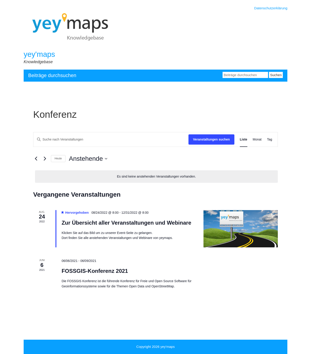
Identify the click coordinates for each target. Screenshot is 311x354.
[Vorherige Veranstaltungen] (36, 158)
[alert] (156, 176)
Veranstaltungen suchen (211, 139)
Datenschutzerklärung (270, 8)
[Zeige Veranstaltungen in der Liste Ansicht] (243, 139)
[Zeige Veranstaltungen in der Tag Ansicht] (269, 139)
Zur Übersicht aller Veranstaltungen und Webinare (126, 223)
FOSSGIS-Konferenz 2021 (95, 271)
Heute (58, 158)
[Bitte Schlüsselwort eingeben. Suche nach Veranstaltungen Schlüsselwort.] (110, 139)
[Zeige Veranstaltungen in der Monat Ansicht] (257, 139)
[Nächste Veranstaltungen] (45, 158)
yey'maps (39, 54)
